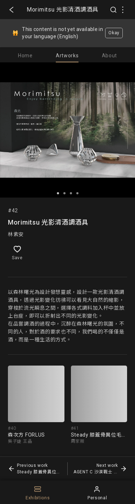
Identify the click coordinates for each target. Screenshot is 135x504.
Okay (114, 32)
